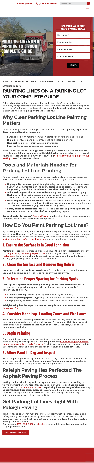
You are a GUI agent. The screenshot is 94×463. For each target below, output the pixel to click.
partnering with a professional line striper (24, 239)
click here (42, 424)
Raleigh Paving (17, 7)
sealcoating (8, 256)
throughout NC (10, 308)
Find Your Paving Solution (15, 432)
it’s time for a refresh (30, 387)
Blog (14, 81)
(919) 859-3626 (46, 3)
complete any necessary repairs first (25, 253)
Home (5, 81)
